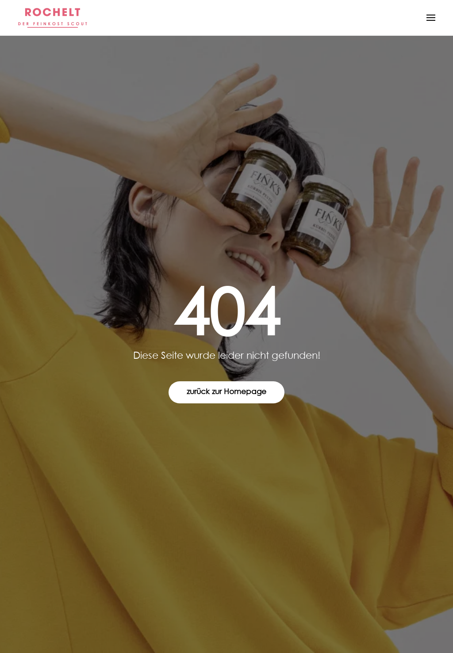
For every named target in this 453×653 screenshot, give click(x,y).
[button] (430, 17)
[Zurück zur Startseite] (53, 17)
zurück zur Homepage (226, 392)
